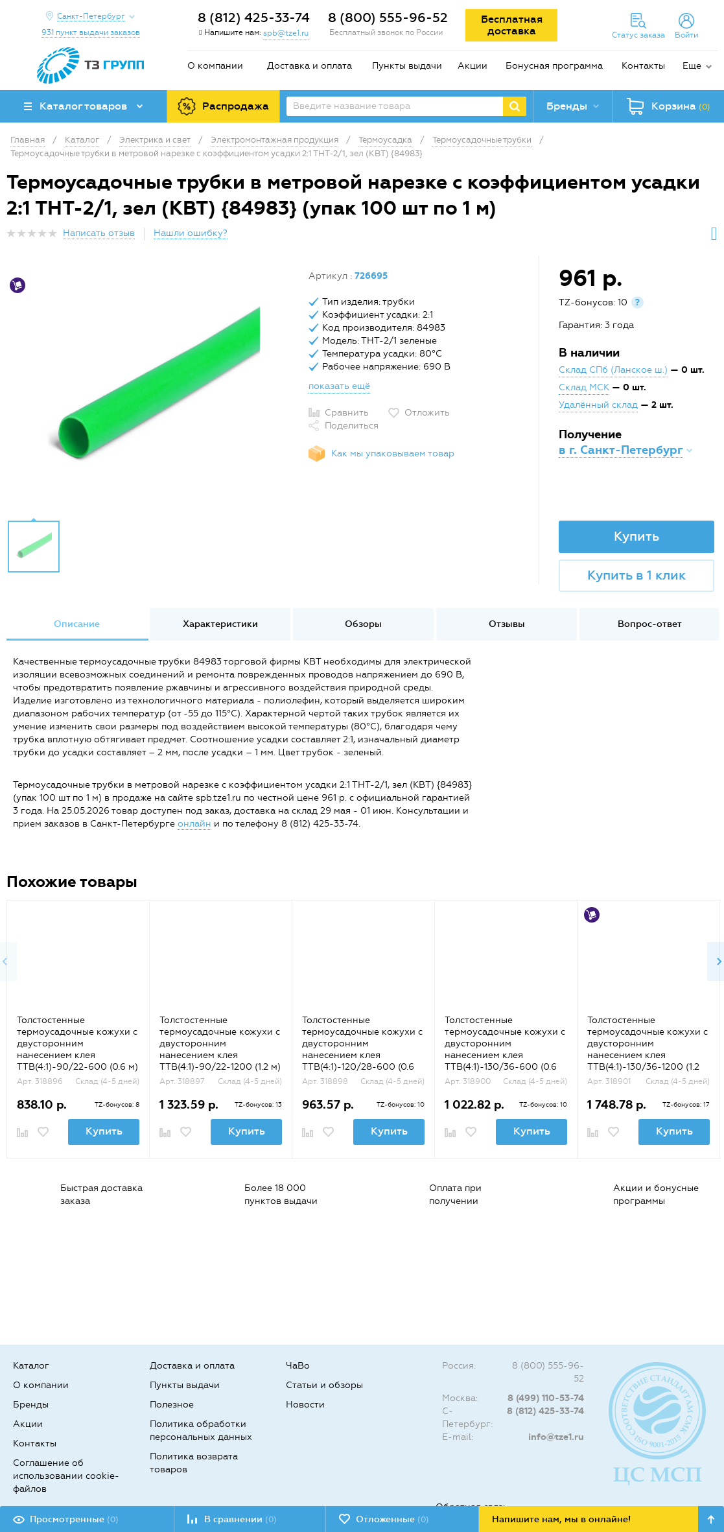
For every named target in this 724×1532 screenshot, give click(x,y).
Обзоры (363, 624)
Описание (77, 624)
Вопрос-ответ (650, 624)
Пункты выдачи (407, 65)
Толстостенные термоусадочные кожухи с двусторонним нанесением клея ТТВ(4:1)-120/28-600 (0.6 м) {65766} (362, 1049)
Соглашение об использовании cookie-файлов (66, 1475)
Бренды (31, 1404)
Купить (636, 536)
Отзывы (507, 624)
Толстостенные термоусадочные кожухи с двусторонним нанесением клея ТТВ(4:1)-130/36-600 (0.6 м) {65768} (505, 1049)
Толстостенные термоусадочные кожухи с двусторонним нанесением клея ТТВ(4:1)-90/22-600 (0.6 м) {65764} (77, 1049)
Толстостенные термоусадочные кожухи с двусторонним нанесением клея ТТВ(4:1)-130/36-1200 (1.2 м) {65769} (647, 1049)
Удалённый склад (598, 404)
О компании (215, 65)
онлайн (194, 823)
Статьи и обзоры (324, 1385)
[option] (153, 390)
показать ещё (339, 386)
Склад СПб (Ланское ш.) (613, 369)
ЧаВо (298, 1365)
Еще (692, 65)
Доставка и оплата (309, 65)
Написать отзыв (99, 233)
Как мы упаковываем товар (392, 453)
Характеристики (220, 624)
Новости (305, 1404)
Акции (472, 65)
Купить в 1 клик (636, 575)
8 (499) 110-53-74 (546, 1398)
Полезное (172, 1404)
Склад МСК (584, 387)
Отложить (427, 412)
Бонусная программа (554, 65)
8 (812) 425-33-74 (254, 17)
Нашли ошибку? (191, 233)
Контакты (643, 65)
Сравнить (347, 412)
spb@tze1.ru (286, 33)
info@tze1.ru (556, 1437)
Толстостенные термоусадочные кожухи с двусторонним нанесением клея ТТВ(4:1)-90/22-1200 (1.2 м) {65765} (220, 1049)
